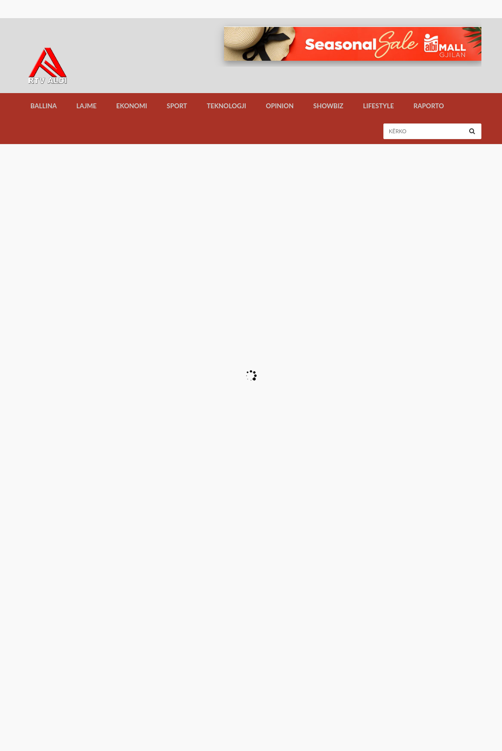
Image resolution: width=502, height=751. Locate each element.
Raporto (428, 106)
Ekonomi (131, 106)
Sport (177, 106)
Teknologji (227, 106)
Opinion (280, 106)
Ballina (43, 106)
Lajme (86, 106)
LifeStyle (378, 106)
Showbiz (328, 106)
